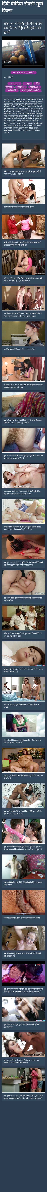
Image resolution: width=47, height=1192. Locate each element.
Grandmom (14, 83)
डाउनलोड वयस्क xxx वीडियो (23, 73)
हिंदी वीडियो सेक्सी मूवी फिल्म (22, 7)
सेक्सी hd (21, 87)
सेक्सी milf (34, 87)
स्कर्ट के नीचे (12, 90)
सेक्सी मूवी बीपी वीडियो (30, 90)
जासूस (27, 83)
